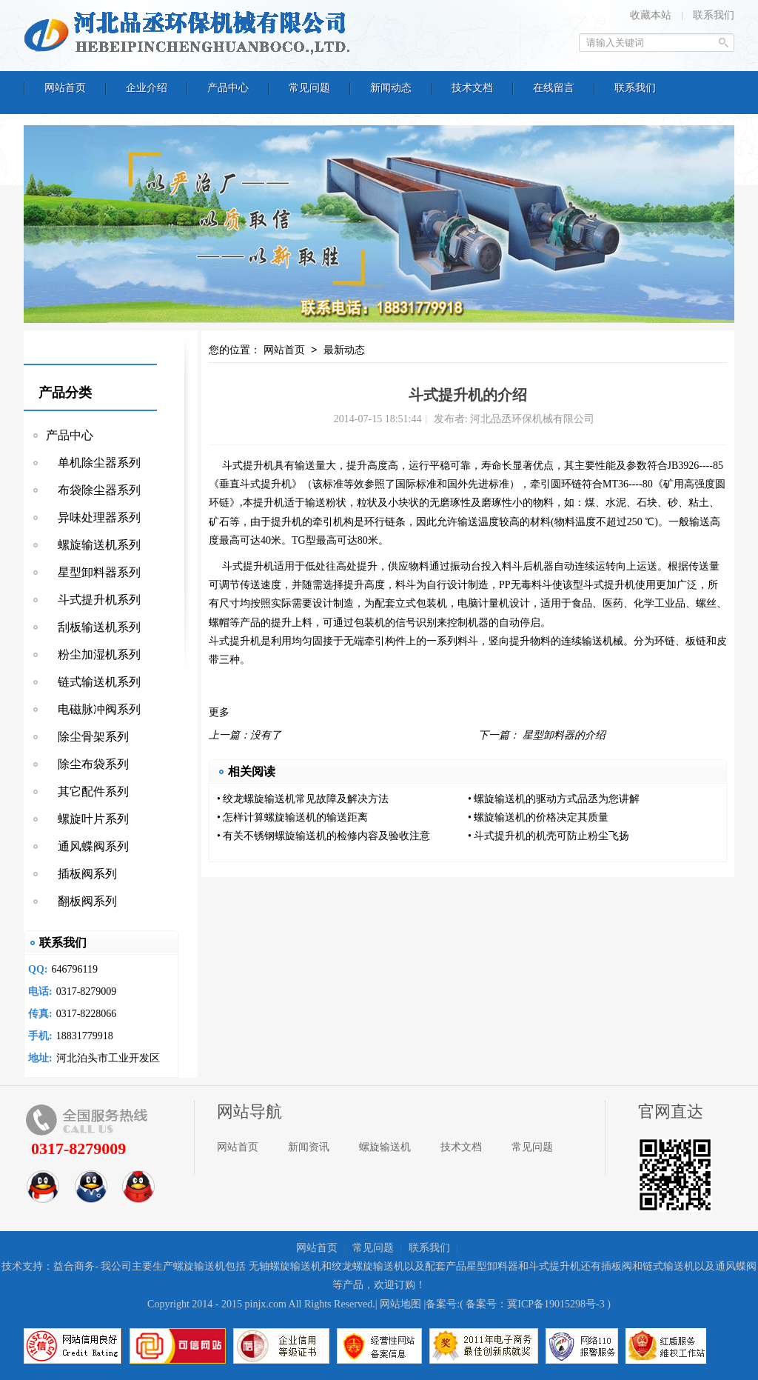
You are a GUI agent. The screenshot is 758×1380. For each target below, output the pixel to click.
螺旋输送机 (385, 1147)
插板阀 (616, 1266)
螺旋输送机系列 (93, 545)
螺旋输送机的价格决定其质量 (541, 817)
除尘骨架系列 (87, 736)
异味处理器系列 (93, 517)
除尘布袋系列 (87, 764)
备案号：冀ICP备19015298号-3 (535, 1304)
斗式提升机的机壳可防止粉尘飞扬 (551, 835)
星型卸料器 (492, 1266)
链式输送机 (668, 1266)
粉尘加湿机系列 (93, 654)
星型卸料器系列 (93, 572)
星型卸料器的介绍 (564, 735)
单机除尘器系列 (93, 462)
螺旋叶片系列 (87, 819)
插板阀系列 (81, 873)
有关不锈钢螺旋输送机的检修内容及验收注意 (326, 835)
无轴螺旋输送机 (285, 1266)
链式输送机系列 (93, 682)
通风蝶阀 (736, 1266)
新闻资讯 (308, 1147)
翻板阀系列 (81, 901)
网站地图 (400, 1304)
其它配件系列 (87, 791)
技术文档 (461, 1147)
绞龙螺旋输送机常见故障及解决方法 (306, 798)
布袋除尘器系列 (93, 490)
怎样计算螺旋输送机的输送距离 (295, 817)
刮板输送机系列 (93, 627)
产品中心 (69, 435)
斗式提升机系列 (93, 599)
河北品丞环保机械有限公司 (190, 33)
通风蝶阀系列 (87, 846)
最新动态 (344, 350)
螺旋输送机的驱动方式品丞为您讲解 (557, 798)
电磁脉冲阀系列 (93, 709)
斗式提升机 (248, 465)
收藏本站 (650, 15)
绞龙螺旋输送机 (368, 1266)
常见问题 (532, 1147)
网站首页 (284, 350)
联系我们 (713, 15)
